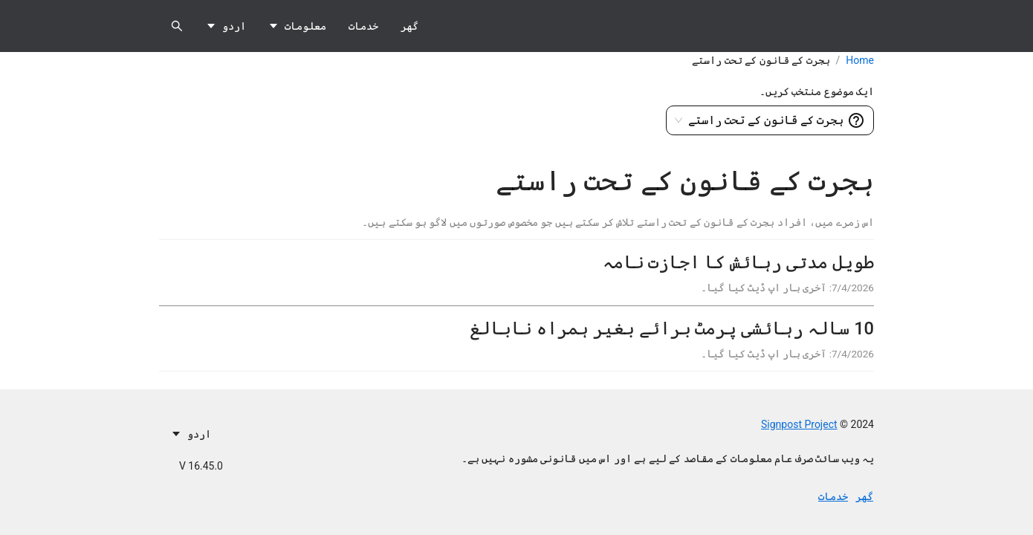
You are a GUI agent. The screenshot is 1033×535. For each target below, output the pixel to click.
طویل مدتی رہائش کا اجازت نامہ (738, 262)
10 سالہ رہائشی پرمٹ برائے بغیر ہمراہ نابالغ (671, 328)
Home (860, 60)
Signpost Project (799, 424)
